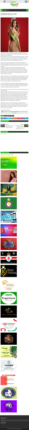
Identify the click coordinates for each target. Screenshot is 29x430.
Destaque (5, 115)
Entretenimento (11, 115)
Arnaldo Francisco (19, 428)
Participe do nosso (6, 111)
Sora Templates (13, 428)
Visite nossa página (7, 154)
